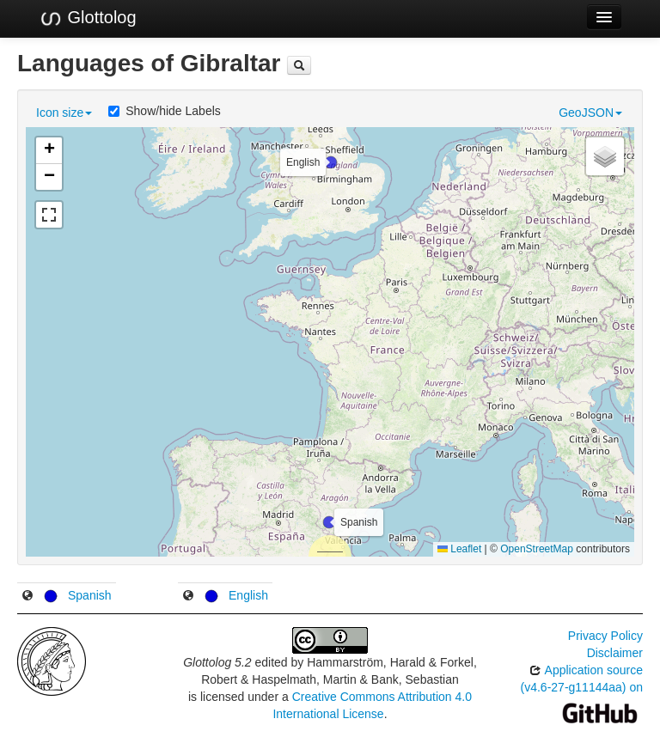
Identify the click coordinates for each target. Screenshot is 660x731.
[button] (329, 522)
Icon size (64, 112)
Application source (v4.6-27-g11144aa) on (582, 691)
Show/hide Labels (164, 111)
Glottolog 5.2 (217, 662)
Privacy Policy (605, 636)
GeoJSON (590, 112)
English (248, 595)
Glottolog (88, 18)
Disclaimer (615, 653)
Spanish (90, 595)
